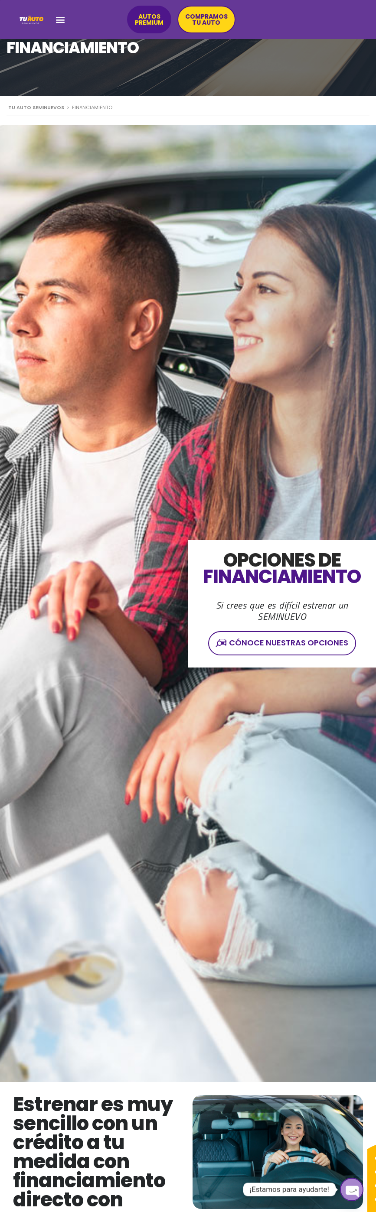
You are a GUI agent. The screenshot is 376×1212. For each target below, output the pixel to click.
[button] (60, 20)
